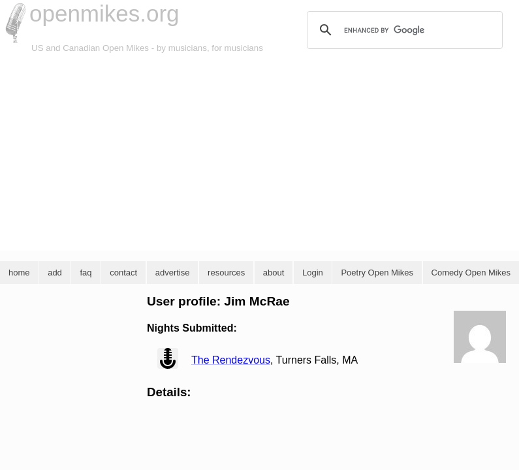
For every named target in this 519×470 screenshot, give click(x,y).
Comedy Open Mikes (471, 272)
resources (226, 272)
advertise (172, 272)
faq (85, 272)
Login (312, 272)
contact (123, 272)
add (55, 272)
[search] (403, 30)
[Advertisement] (259, 152)
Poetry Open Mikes (377, 272)
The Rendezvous (230, 360)
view (167, 358)
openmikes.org (104, 13)
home (19, 272)
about (274, 272)
